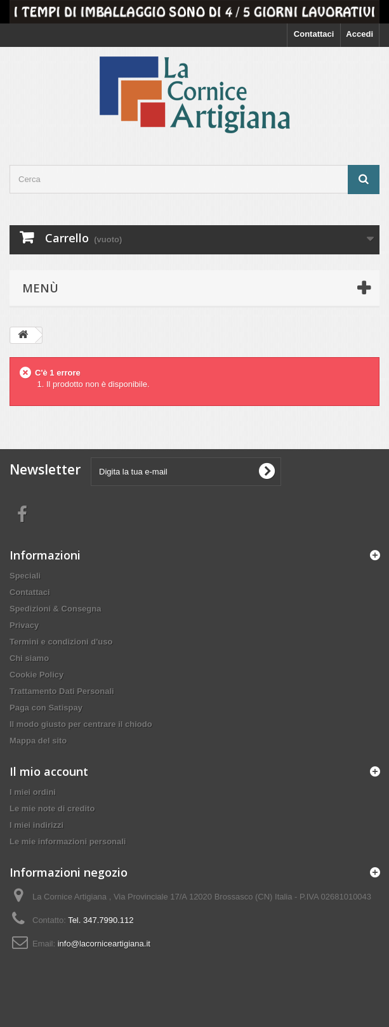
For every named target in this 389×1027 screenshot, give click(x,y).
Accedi (359, 34)
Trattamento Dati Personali (62, 691)
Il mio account (49, 771)
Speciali (25, 575)
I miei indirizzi (36, 825)
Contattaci (314, 34)
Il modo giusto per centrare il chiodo (81, 724)
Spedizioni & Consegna (55, 608)
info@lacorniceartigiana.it (104, 943)
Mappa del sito (38, 740)
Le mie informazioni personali (68, 841)
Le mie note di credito (52, 808)
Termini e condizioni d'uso (61, 641)
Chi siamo (29, 658)
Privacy (24, 625)
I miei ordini (33, 792)
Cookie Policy (36, 674)
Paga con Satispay (46, 707)
